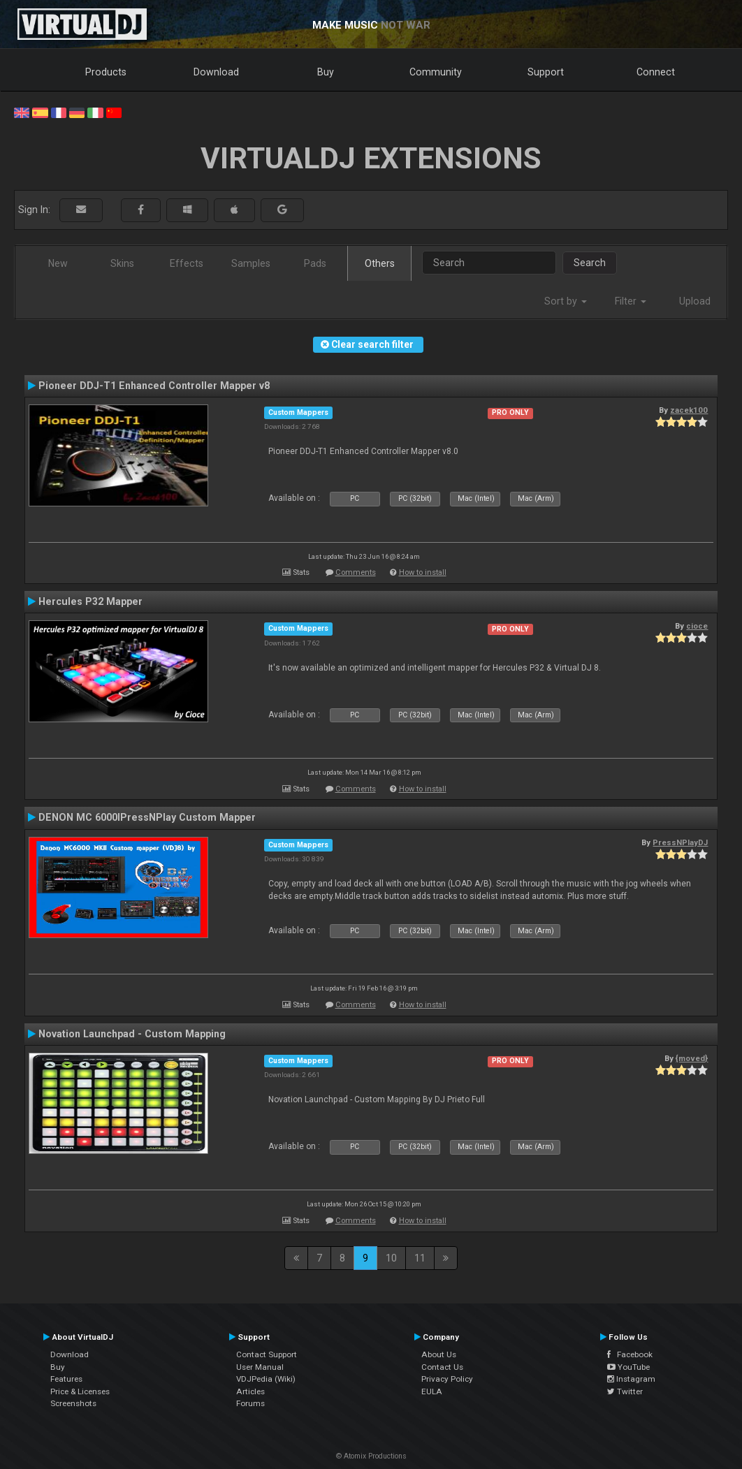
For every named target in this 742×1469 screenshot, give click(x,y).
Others (380, 263)
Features (66, 1379)
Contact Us (442, 1367)
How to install (422, 572)
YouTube (628, 1367)
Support (546, 72)
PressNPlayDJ (680, 842)
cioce (697, 626)
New (58, 263)
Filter (630, 301)
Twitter (625, 1391)
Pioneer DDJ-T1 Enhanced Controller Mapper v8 (154, 385)
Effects (186, 263)
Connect (655, 72)
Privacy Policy (447, 1379)
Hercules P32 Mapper (90, 601)
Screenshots (73, 1403)
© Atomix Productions (371, 1456)
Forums (250, 1403)
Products (105, 72)
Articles (250, 1391)
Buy (325, 72)
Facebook (630, 1354)
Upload (695, 301)
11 (419, 1258)
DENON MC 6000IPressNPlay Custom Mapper (147, 817)
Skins (122, 263)
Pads (315, 263)
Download (216, 72)
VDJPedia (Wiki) (266, 1379)
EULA (431, 1391)
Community (435, 72)
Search (590, 262)
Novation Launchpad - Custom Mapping (132, 1033)
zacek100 (689, 410)
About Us (438, 1354)
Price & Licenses (80, 1391)
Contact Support (266, 1354)
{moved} (692, 1058)
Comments (355, 572)
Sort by (565, 301)
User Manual (260, 1367)
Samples (250, 263)
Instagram (631, 1379)
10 (391, 1258)
